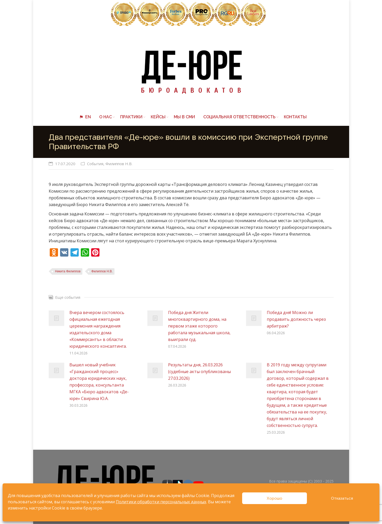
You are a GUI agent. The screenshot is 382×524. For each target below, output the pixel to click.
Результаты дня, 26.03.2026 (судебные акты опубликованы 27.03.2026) (199, 371)
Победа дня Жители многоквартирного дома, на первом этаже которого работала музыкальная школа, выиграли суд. (199, 326)
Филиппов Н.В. (118, 163)
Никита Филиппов (68, 271)
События (95, 163)
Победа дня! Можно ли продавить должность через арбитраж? (296, 319)
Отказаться (342, 498)
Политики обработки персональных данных (161, 502)
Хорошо (274, 498)
